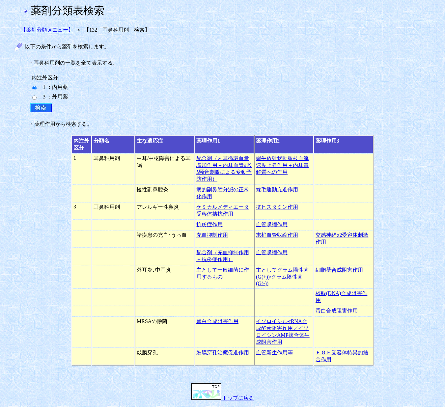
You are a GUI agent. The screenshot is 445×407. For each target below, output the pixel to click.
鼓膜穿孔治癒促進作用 (222, 352)
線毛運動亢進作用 (277, 189)
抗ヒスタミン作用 (277, 207)
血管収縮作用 (272, 224)
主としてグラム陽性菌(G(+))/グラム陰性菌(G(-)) (282, 276)
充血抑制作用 (212, 235)
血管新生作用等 (274, 352)
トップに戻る (222, 398)
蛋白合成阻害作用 (337, 310)
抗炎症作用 (209, 224)
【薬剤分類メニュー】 (47, 30)
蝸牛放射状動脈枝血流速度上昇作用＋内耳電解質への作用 (282, 165)
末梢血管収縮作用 (277, 235)
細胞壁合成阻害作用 (339, 270)
